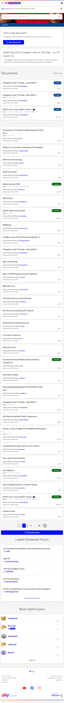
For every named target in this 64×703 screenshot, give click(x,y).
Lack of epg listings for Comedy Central (20, 484)
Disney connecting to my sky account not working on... (27, 589)
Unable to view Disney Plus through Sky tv (21, 237)
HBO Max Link (9, 286)
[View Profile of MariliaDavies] (23, 202)
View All (32, 660)
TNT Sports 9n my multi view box (17, 298)
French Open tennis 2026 (14, 210)
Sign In (61, 3)
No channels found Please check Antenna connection (26, 548)
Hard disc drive (9, 347)
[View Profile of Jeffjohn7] (22, 378)
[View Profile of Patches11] (22, 461)
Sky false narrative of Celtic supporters (20, 416)
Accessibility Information (54, 678)
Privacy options (6, 676)
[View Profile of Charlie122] (23, 302)
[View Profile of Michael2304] (23, 265)
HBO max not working (12, 159)
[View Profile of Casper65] (22, 277)
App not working (10, 261)
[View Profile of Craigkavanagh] (23, 151)
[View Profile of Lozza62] (21, 326)
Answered (56, 184)
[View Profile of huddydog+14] (23, 175)
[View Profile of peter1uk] (22, 488)
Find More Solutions (32, 598)
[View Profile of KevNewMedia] (23, 86)
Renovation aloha (10, 375)
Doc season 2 (8, 470)
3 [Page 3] (31, 526)
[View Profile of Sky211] (21, 163)
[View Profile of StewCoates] (23, 437)
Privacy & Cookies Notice (9, 678)
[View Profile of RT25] (20, 138)
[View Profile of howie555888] (22, 476)
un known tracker (11, 335)
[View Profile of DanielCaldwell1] (23, 420)
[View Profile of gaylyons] (21, 189)
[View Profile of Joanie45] (22, 351)
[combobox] (29, 16)
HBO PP (6, 558)
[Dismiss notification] (61, 8)
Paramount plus (10, 172)
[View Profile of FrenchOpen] (22, 216)
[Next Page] (45, 526)
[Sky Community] (13, 3)
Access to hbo (9, 511)
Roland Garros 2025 (11, 184)
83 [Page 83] (39, 526)
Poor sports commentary (14, 458)
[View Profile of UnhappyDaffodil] (24, 240)
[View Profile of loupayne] (22, 449)
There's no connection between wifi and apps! (23, 147)
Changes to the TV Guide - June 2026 (19, 83)
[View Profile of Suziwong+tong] (12, 561)
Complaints (5, 680)
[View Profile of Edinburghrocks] (12, 592)
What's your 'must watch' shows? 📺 (19, 109)
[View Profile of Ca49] (21, 366)
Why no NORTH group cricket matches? (20, 274)
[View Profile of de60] (20, 338)
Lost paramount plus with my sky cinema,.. (21, 446)
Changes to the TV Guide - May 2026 (19, 95)
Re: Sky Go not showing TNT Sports (18, 310)
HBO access (8, 198)
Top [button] (33, 671)
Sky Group (5, 682)
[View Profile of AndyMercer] (23, 393)
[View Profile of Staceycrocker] (23, 228)
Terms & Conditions (56, 676)
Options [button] (56, 73)
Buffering (7, 225)
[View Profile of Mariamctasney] (12, 582)
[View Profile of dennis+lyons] (23, 314)
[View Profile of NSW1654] (9, 572)
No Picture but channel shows (16, 323)
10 (33, 112)
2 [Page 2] (27, 526)
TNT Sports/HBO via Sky (13, 569)
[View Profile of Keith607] (22, 514)
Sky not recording (11, 579)
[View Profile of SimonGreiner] (24, 289)
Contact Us (58, 680)
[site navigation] (2, 3)
